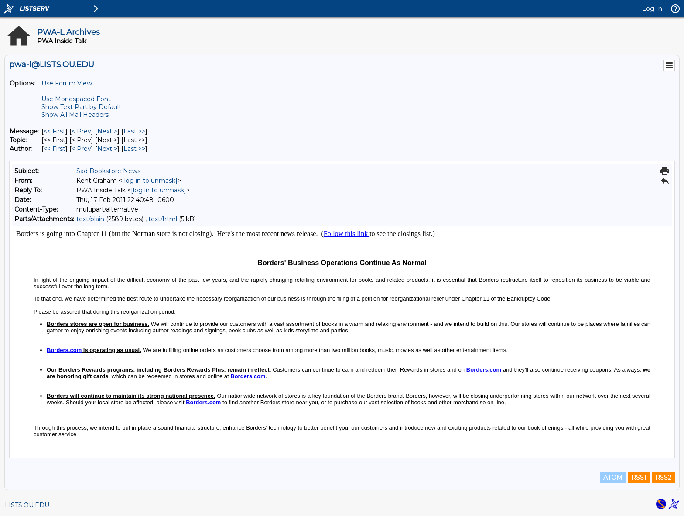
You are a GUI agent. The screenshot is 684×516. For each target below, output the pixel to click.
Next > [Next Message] (107, 131)
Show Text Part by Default (81, 107)
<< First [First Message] (54, 131)
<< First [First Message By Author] (54, 149)
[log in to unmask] (150, 181)
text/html (162, 219)
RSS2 (663, 478)
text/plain (90, 219)
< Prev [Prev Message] (81, 131)
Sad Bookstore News (108, 171)
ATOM (612, 478)
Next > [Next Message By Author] (107, 149)
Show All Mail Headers (75, 115)
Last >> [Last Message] (134, 131)
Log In (652, 9)
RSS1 (638, 478)
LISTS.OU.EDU (27, 505)
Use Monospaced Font (76, 99)
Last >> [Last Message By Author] (134, 149)
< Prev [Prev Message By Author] (81, 149)
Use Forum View (66, 83)
